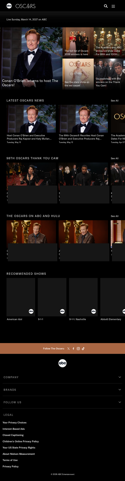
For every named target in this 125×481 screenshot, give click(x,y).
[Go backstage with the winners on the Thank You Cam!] (109, 74)
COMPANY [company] (11, 377)
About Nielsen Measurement (19, 453)
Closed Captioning (13, 435)
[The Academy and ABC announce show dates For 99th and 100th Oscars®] (109, 43)
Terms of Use (10, 460)
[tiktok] (83, 348)
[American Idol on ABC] (21, 299)
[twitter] (68, 348)
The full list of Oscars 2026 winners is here (76, 52)
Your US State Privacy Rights (19, 447)
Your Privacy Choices (15, 422)
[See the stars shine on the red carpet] (78, 74)
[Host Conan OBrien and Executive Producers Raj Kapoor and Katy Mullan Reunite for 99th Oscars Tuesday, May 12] (31, 124)
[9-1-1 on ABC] (52, 299)
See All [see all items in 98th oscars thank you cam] (114, 158)
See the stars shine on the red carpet (77, 84)
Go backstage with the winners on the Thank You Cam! (108, 82)
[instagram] (78, 348)
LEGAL (9, 414)
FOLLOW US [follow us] (12, 402)
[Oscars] (26, 6)
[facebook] (73, 348)
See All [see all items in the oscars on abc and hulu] (114, 216)
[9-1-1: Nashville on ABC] (83, 299)
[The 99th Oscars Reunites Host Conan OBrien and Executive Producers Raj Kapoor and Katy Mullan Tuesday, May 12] (83, 124)
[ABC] (9, 6)
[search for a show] (106, 6)
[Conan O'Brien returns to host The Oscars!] (31, 58)
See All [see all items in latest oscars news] (114, 100)
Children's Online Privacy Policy (21, 441)
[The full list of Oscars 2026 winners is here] (78, 43)
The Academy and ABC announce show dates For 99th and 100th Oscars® (108, 51)
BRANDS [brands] (10, 389)
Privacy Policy (11, 466)
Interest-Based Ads (14, 428)
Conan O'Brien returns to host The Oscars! (30, 83)
